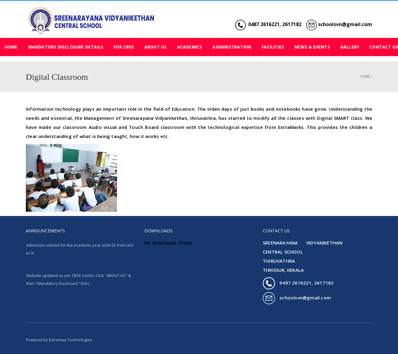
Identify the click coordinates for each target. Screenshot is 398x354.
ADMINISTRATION (231, 47)
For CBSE (124, 47)
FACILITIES (273, 47)
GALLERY (349, 47)
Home (365, 76)
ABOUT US (155, 47)
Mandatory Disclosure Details (66, 47)
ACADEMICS (189, 47)
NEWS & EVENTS (312, 47)
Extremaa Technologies (70, 339)
